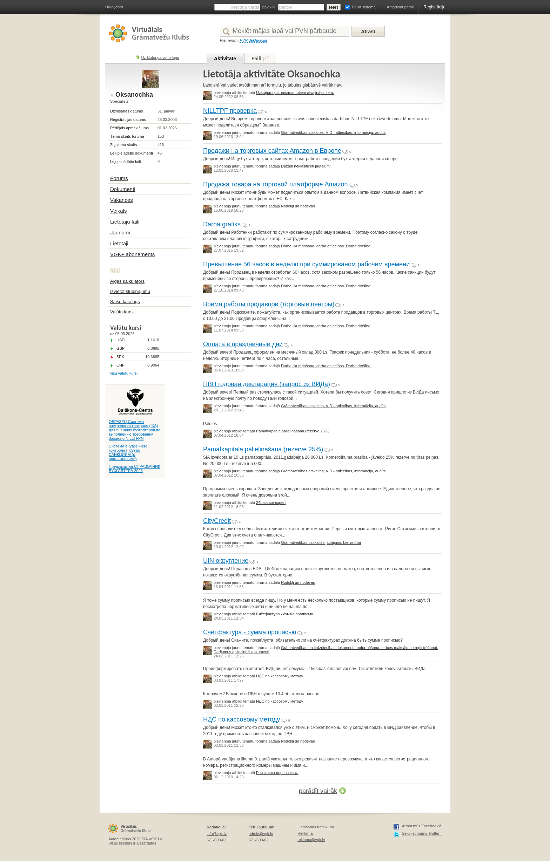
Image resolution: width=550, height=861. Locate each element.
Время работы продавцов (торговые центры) (268, 304)
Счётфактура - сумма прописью (284, 614)
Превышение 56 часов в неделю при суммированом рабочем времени (306, 264)
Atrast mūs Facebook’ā (422, 826)
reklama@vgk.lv (311, 840)
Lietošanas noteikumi (315, 827)
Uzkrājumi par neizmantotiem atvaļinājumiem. (295, 92)
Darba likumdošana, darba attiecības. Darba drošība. (326, 246)
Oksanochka (134, 94)
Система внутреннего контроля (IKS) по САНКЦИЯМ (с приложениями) (128, 452)
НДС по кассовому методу (279, 676)
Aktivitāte (225, 58)
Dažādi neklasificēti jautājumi (305, 166)
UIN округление (225, 560)
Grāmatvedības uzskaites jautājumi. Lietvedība (321, 542)
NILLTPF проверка (230, 110)
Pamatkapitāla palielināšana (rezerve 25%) (292, 431)
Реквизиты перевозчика (277, 773)
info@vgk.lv (217, 834)
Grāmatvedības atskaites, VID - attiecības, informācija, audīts (333, 132)
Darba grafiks (222, 224)
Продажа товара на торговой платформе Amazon (275, 184)
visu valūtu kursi (124, 373)
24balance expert (271, 502)
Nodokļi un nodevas (298, 206)
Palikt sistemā (364, 7)
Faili (260, 58)
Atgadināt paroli (400, 7)
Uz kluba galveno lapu (160, 57)
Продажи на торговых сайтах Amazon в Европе (272, 150)
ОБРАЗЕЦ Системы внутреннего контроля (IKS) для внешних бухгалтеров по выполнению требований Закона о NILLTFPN (134, 429)
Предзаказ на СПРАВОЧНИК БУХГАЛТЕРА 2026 (134, 468)
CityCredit (217, 520)
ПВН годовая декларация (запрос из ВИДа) (266, 384)
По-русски (114, 7)
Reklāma (305, 833)
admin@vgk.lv (261, 834)
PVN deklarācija (253, 40)
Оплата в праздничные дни (243, 344)
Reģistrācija (434, 7)
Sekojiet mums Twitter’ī (422, 833)
